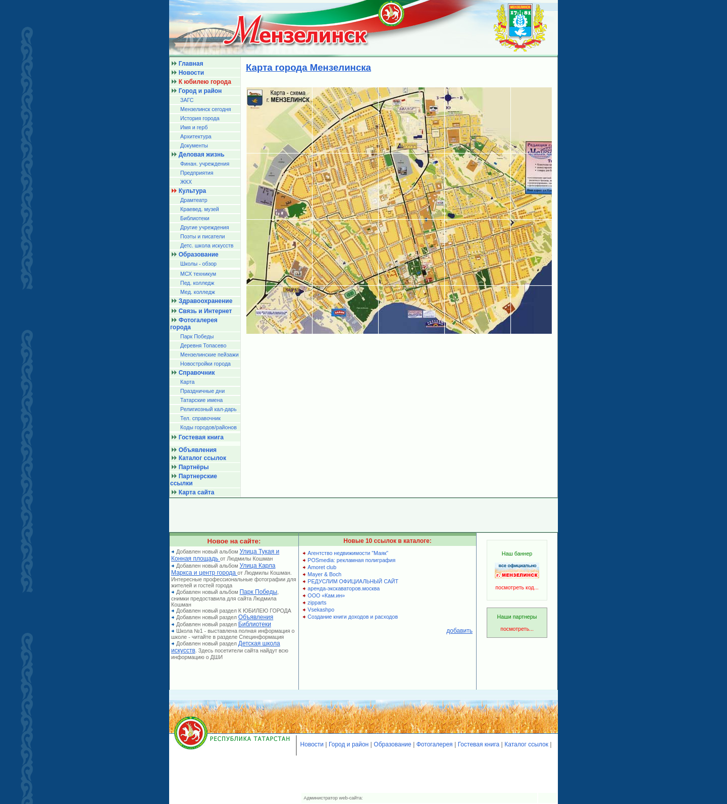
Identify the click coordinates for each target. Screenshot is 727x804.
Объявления (255, 617)
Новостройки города (205, 364)
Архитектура (196, 136)
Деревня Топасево (203, 345)
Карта (187, 382)
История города (200, 118)
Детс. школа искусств (206, 245)
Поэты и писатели (202, 236)
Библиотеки (195, 218)
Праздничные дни (202, 391)
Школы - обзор (198, 264)
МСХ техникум (198, 274)
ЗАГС (187, 100)
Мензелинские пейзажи (209, 354)
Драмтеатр (193, 200)
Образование (392, 744)
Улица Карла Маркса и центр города (223, 569)
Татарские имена (201, 400)
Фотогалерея (435, 744)
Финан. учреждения (204, 164)
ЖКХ (186, 182)
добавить (459, 630)
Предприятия (197, 173)
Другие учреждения (204, 227)
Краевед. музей (199, 209)
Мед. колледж (197, 292)
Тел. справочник (200, 418)
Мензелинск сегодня (205, 109)
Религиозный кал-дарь (208, 409)
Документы (194, 145)
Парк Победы (197, 336)
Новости (312, 744)
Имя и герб (193, 127)
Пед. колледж (197, 283)
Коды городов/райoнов (208, 427)
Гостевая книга (479, 744)
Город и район (349, 744)
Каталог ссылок (526, 744)
